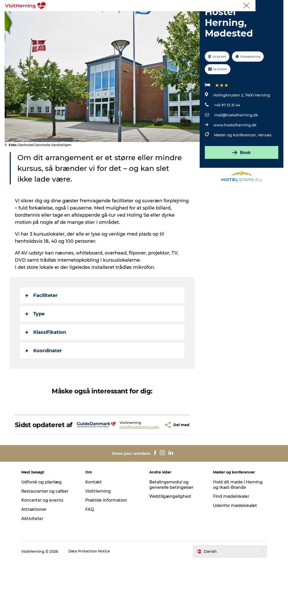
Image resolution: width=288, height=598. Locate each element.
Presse (278, 5)
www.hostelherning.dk (235, 154)
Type (35, 343)
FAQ (90, 546)
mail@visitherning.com (124, 460)
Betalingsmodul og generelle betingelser (171, 521)
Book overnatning (144, 21)
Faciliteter (42, 324)
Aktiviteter (34, 555)
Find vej (195, 16)
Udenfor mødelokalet (234, 542)
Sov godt (219, 16)
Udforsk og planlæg (44, 518)
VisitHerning (99, 527)
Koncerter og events (44, 536)
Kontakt (94, 518)
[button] (150, 457)
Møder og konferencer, (236, 164)
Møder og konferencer (251, 5)
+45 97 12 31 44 (227, 134)
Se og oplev (169, 16)
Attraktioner (36, 546)
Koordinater (44, 380)
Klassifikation (46, 361)
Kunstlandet (138, 16)
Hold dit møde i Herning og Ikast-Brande (237, 521)
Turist (207, 5)
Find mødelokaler (230, 532)
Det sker (69, 16)
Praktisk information (108, 536)
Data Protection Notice (91, 587)
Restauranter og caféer (47, 527)
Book (241, 181)
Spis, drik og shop (101, 16)
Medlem (223, 5)
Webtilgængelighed (170, 532)
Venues (264, 164)
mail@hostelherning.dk (236, 144)
